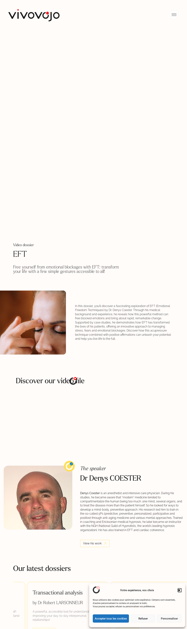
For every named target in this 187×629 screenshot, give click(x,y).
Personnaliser (169, 618)
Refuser (143, 618)
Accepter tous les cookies (111, 618)
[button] (180, 590)
